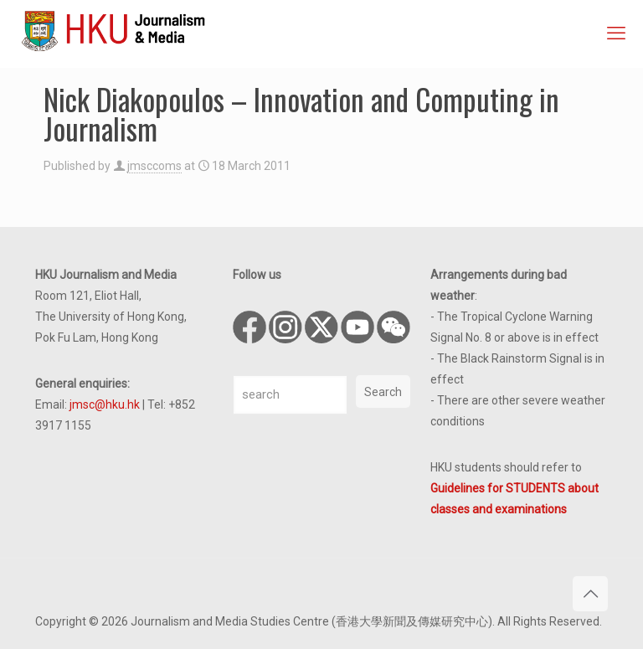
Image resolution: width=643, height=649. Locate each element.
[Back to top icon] (590, 593)
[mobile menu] (616, 33)
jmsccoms (154, 166)
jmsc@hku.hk (104, 404)
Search (383, 392)
